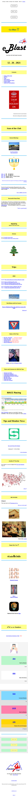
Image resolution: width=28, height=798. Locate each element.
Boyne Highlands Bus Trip (11, 282)
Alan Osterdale (4, 412)
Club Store (14, 744)
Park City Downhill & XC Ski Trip (12, 287)
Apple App (14, 739)
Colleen (8, 363)
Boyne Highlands (8, 342)
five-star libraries (20, 464)
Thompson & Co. (14, 503)
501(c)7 (14, 795)
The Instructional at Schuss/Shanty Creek (14, 279)
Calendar (14, 17)
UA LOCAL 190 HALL (14, 151)
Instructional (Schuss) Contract (11, 376)
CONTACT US (14, 790)
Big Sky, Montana (8, 337)
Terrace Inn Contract (9, 373)
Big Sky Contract (8, 378)
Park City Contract (8, 380)
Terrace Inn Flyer (8, 372)
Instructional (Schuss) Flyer (10, 375)
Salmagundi (4, 205)
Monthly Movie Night (8, 237)
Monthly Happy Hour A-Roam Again (11, 238)
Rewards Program (14, 580)
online (23, 1)
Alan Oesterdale (24, 452)
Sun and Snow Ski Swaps (14, 445)
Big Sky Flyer (7, 377)
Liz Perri (25, 538)
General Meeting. (5, 188)
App (20, 613)
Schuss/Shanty (7, 340)
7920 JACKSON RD (14, 152)
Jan (13, 363)
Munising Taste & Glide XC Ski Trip (13, 286)
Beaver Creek (18, 363)
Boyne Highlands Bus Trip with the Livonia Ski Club (14, 307)
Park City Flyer (7, 379)
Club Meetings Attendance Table (12, 635)
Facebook (14, 5)
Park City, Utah (7, 338)
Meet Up (14, 11)
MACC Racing (7, 79)
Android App (14, 750)
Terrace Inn (6, 341)
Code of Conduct (14, 597)
